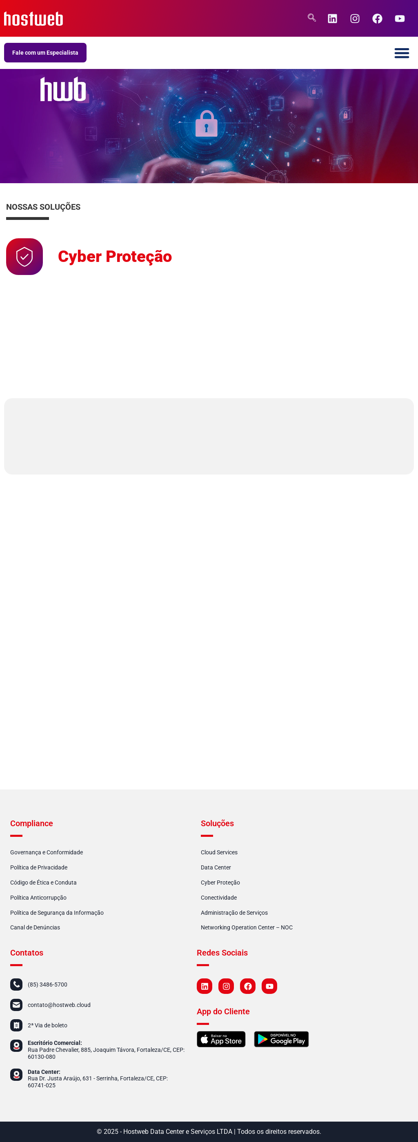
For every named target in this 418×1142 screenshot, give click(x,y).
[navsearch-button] (312, 18)
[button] (402, 53)
